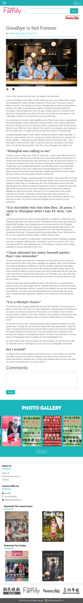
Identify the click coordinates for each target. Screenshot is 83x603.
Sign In (77, 3)
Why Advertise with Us (11, 476)
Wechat (7, 493)
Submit (10, 392)
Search (74, 11)
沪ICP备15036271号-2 (54, 600)
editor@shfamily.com (13, 500)
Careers (5, 480)
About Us (6, 473)
